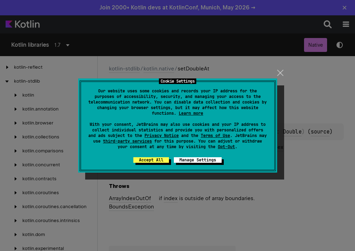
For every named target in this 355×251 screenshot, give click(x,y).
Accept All (151, 160)
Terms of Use (215, 135)
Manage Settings (197, 160)
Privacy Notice (162, 135)
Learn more (191, 113)
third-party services (127, 141)
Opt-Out (226, 147)
